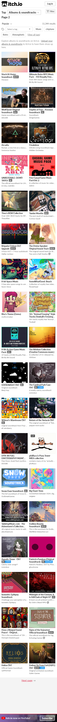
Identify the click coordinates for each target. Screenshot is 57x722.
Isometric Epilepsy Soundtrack (10, 595)
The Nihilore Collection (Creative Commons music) (41, 350)
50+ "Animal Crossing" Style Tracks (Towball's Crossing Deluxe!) (42, 317)
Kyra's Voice (6, 287)
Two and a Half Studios (38, 254)
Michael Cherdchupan (10, 638)
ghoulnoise (33, 567)
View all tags (34, 34)
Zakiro (31, 186)
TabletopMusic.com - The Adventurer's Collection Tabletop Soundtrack (13, 526)
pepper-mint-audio (36, 425)
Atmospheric (18, 34)
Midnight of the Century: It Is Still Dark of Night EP (41, 596)
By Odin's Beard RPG (37, 602)
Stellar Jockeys (7, 254)
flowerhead (33, 287)
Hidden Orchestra (36, 150)
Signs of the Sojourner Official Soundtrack (39, 631)
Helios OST (7, 665)
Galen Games (34, 673)
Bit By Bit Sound (36, 82)
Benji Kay (5, 390)
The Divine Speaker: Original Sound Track (39, 247)
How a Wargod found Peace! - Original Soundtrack (12, 632)
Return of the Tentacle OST (41, 420)
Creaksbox (34, 145)
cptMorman (6, 670)
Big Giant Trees (36, 491)
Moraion (5, 80)
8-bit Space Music (10, 281)
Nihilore (32, 357)
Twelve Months (36, 213)
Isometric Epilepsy (9, 602)
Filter (50, 11)
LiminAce (33, 393)
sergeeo (32, 496)
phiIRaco (32, 463)
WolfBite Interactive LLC (38, 532)
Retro (5, 34)
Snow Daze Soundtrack (12, 491)
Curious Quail (34, 218)
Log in (50, 3)
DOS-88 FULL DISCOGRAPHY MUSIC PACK (13, 458)
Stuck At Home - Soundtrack (9, 75)
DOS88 (5, 463)
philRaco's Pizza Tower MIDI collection (39, 457)
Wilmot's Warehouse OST (14, 420)
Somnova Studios (9, 150)
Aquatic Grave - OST (11, 559)
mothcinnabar (7, 317)
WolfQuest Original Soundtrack (11, 111)
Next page (27, 680)
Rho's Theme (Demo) (11, 314)
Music (38, 29)
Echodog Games (35, 638)
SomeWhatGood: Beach (40, 281)
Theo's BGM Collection (12, 213)
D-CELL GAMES (8, 186)
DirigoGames (34, 118)
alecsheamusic (7, 532)
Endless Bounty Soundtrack (36, 525)
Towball (32, 322)
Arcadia (5, 145)
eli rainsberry (7, 428)
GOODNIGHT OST (10, 385)
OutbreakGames (8, 496)
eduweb (5, 118)
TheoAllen (6, 218)
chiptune (50, 29)
